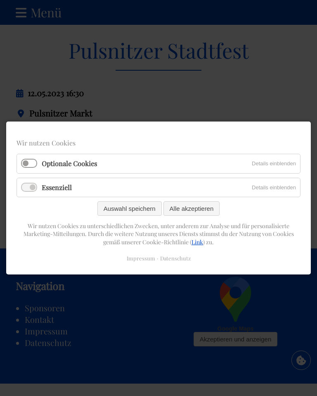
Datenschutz (175, 258)
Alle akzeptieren (192, 208)
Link (197, 242)
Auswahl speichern (130, 208)
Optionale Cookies (69, 164)
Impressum (141, 258)
